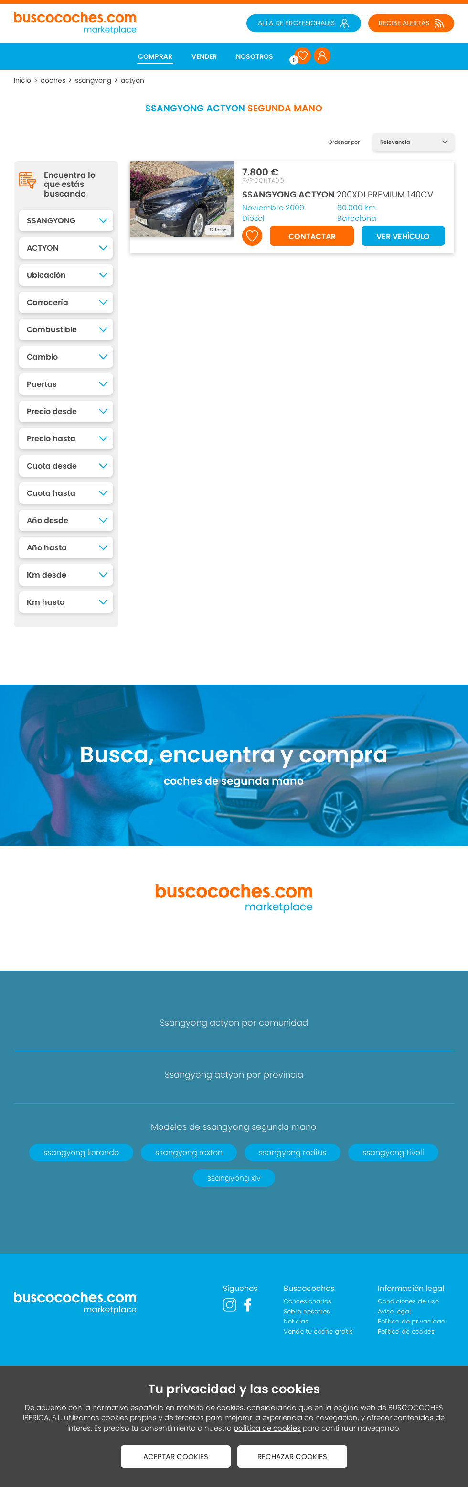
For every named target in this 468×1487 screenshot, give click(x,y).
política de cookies (267, 1428)
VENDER (204, 56)
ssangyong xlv (234, 1177)
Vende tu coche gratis (318, 1331)
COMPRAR (155, 56)
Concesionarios (307, 1301)
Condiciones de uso (408, 1301)
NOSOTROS (254, 56)
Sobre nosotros (307, 1311)
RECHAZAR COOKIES (292, 1457)
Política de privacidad (412, 1321)
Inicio (22, 80)
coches (53, 80)
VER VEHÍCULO (403, 236)
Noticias (296, 1321)
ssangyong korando (81, 1152)
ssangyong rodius (292, 1152)
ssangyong (93, 80)
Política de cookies (406, 1331)
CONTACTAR (312, 236)
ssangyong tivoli (393, 1152)
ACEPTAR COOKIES (175, 1457)
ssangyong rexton (189, 1152)
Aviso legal (394, 1311)
